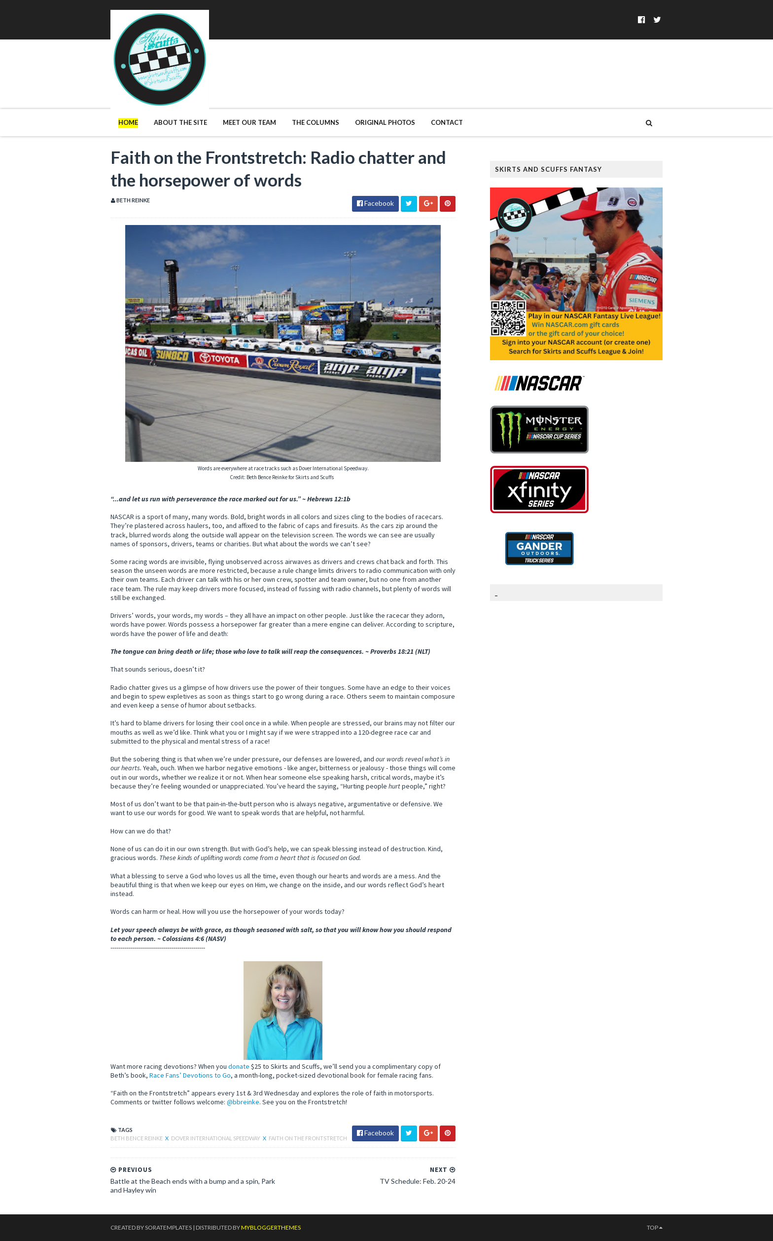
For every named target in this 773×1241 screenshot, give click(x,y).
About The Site (180, 122)
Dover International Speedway (216, 1138)
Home (128, 122)
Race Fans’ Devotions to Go (190, 1075)
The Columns (315, 122)
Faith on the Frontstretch (308, 1138)
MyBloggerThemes (271, 1227)
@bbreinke (243, 1101)
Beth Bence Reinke (137, 1138)
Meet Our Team (249, 122)
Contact (447, 122)
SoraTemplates (168, 1227)
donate (238, 1066)
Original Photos (385, 122)
